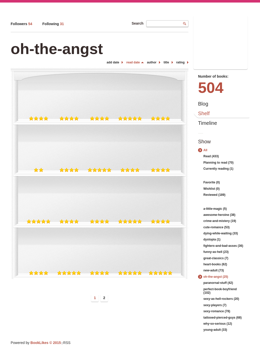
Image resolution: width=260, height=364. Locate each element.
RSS (67, 343)
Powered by (36, 343)
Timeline (207, 123)
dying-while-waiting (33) (220, 233)
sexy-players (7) (214, 305)
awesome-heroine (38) (219, 215)
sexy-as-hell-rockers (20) (221, 299)
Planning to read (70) (218, 162)
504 (210, 87)
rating (180, 62)
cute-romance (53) (216, 227)
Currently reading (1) (218, 168)
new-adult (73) (213, 270)
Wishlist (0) (211, 188)
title (166, 62)
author (151, 62)
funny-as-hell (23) (216, 252)
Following (53, 24)
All (205, 150)
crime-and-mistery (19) (219, 221)
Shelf (204, 113)
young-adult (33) (215, 330)
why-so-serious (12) (217, 323)
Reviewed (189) (214, 195)
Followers (21, 24)
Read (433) (211, 156)
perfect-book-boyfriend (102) (220, 290)
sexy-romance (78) (216, 311)
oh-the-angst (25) (215, 277)
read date (133, 62)
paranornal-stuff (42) (218, 283)
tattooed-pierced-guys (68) (222, 317)
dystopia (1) (211, 239)
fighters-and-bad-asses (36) (223, 246)
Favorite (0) (211, 182)
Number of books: (213, 76)
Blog (203, 104)
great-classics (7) (215, 258)
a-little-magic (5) (215, 209)
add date (113, 62)
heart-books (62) (215, 264)
